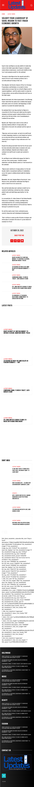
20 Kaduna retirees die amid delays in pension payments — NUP (21, 268)
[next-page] (6, 532)
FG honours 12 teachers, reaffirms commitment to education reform (20, 296)
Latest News (11, 14)
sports (14, 493)
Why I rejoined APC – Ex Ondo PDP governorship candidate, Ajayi (21, 483)
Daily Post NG (19, 235)
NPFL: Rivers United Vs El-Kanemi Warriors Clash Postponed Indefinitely (21, 496)
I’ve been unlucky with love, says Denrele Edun (21, 510)
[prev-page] (3, 532)
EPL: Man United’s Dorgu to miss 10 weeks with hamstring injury (22, 287)
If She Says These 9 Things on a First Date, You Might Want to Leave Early (20, 470)
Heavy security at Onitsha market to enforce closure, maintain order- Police (21, 258)
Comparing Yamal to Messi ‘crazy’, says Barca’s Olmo (20, 278)
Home (3, 14)
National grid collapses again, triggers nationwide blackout (21, 523)
